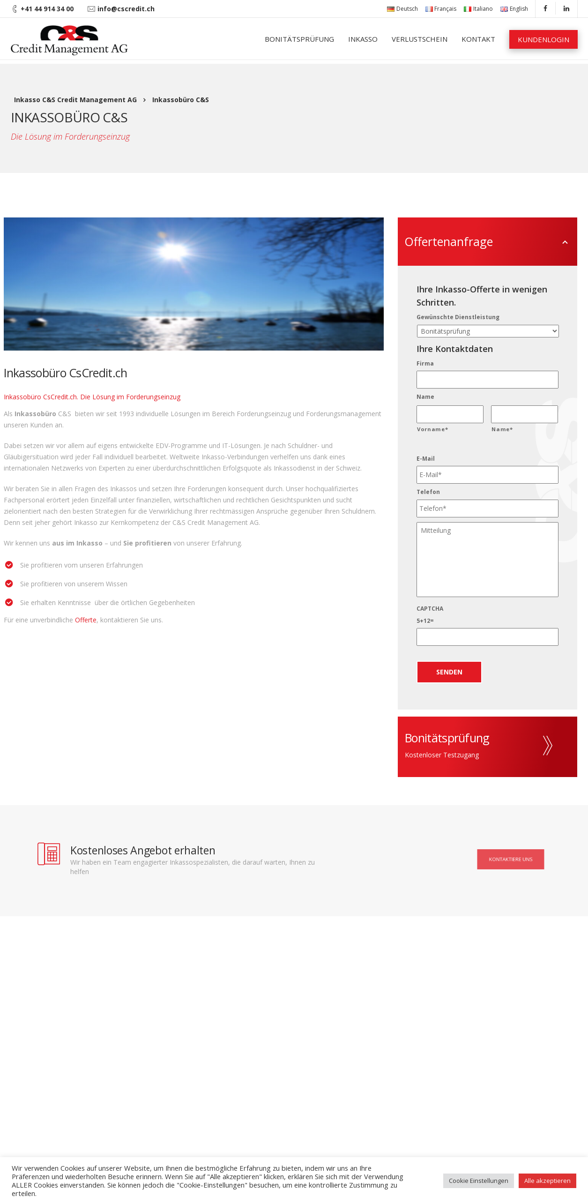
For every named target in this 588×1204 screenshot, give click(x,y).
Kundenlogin (543, 39)
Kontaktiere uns (511, 859)
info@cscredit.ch (126, 8)
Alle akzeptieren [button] (547, 1180)
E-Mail (426, 459)
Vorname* (432, 429)
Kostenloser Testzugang (442, 754)
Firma (425, 363)
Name (425, 397)
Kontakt (478, 39)
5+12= (425, 621)
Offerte (86, 619)
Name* (502, 429)
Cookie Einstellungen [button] (478, 1180)
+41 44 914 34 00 (47, 8)
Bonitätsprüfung (299, 39)
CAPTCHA (430, 609)
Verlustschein (419, 39)
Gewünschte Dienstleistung (458, 317)
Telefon (428, 492)
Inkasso (363, 39)
